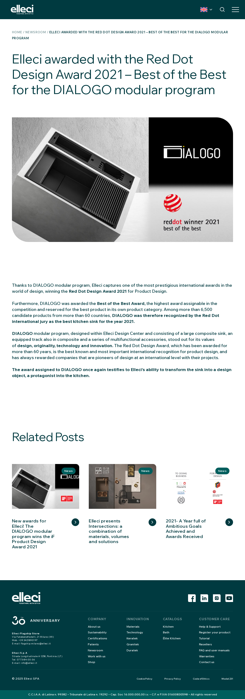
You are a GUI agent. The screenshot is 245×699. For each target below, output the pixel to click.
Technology (135, 632)
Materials (133, 626)
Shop (91, 662)
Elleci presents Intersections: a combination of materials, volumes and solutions (109, 531)
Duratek (132, 650)
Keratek (132, 638)
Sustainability (97, 632)
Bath (166, 632)
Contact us (206, 662)
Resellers (205, 644)
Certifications (97, 638)
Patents (93, 644)
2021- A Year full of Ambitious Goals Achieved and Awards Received (186, 528)
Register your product (214, 632)
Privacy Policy (172, 678)
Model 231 (227, 678)
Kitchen (168, 626)
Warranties (206, 656)
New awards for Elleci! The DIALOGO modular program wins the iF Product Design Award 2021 (33, 534)
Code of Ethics (201, 678)
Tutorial (204, 638)
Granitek (133, 644)
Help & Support (210, 626)
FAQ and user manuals (214, 650)
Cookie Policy (144, 678)
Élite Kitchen (172, 638)
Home (17, 32)
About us (94, 626)
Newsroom (35, 32)
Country (203, 9)
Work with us (97, 656)
